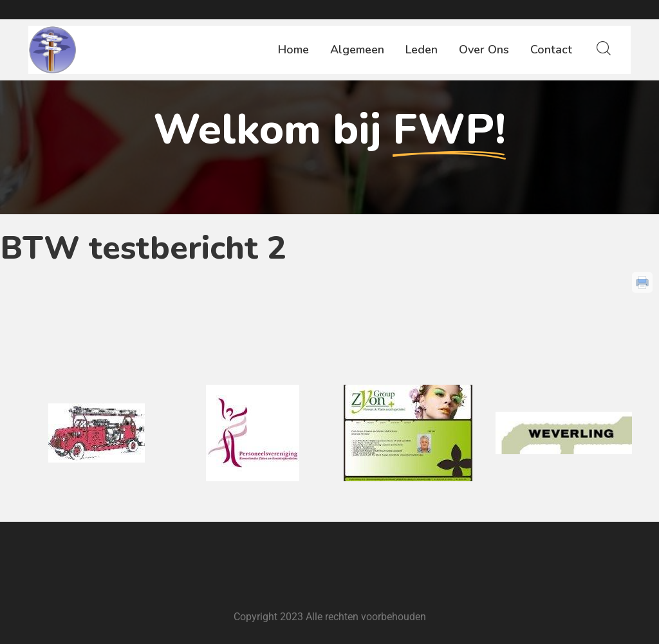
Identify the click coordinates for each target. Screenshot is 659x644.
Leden (421, 49)
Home (293, 49)
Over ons (484, 49)
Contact (551, 49)
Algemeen (357, 49)
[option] (96, 433)
